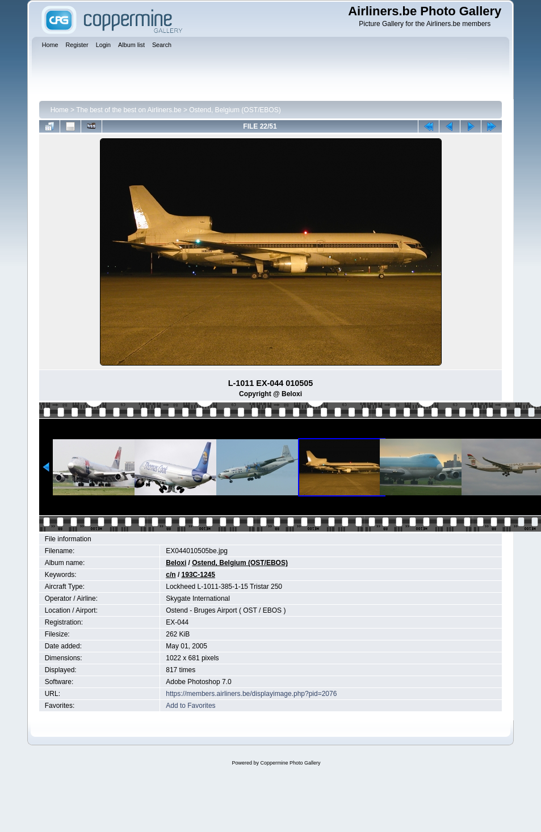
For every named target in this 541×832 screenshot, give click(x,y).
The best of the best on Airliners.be (128, 110)
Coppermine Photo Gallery (290, 763)
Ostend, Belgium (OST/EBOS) (234, 110)
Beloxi (176, 563)
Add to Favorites (190, 706)
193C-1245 (198, 575)
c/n (170, 575)
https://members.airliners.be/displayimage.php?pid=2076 (251, 694)
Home (60, 110)
